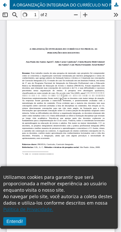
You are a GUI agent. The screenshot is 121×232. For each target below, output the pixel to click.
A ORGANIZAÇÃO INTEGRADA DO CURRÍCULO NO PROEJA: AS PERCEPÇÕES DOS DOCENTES (67, 5)
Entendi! (14, 221)
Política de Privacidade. (28, 209)
